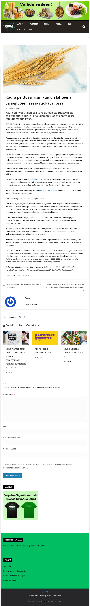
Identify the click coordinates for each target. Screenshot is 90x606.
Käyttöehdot (57, 596)
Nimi (6, 426)
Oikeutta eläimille (9, 580)
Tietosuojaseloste (45, 596)
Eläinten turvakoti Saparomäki (14, 571)
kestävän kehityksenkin (48, 190)
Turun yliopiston (37, 179)
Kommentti (9, 394)
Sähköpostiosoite (11, 437)
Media (46, 24)
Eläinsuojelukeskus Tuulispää (14, 576)
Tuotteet (34, 24)
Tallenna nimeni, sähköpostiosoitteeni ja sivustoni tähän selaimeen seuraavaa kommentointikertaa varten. (37, 466)
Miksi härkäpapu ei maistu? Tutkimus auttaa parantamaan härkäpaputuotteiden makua (66, 287)
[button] (24, 24)
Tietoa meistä (33, 596)
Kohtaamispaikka (24, 29)
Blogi (70, 24)
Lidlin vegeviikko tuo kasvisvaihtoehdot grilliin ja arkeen (23, 285)
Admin (18, 109)
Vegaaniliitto (8, 566)
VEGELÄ (59, 24)
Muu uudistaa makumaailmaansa (73, 352)
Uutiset (20, 24)
